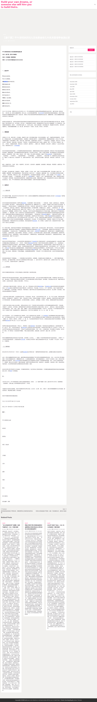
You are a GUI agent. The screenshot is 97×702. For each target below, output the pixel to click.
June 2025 (72, 86)
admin (5, 41)
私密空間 (37, 231)
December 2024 (74, 96)
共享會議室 (17, 145)
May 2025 (72, 89)
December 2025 (74, 81)
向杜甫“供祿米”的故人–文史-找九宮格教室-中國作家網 (56, 526)
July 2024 (72, 104)
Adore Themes (78, 700)
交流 (8, 248)
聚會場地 (60, 209)
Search (72, 48)
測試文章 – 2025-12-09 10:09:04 (77, 61)
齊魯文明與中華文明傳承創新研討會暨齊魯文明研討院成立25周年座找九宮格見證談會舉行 (33, 528)
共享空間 (41, 113)
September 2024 (74, 101)
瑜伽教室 (46, 315)
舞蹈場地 (24, 203)
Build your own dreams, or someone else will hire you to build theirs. (16, 4)
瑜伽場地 (49, 154)
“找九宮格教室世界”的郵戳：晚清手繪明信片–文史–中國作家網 (11, 527)
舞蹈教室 (5, 81)
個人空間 (38, 229)
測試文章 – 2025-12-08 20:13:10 (77, 64)
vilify (4, 34)
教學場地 (5, 238)
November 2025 (74, 84)
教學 (34, 249)
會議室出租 (48, 286)
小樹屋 (58, 175)
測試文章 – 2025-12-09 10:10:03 (77, 59)
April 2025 (72, 91)
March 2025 (72, 94)
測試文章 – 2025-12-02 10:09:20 (77, 66)
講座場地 (35, 221)
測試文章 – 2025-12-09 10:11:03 (77, 57)
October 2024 (73, 99)
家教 (31, 176)
